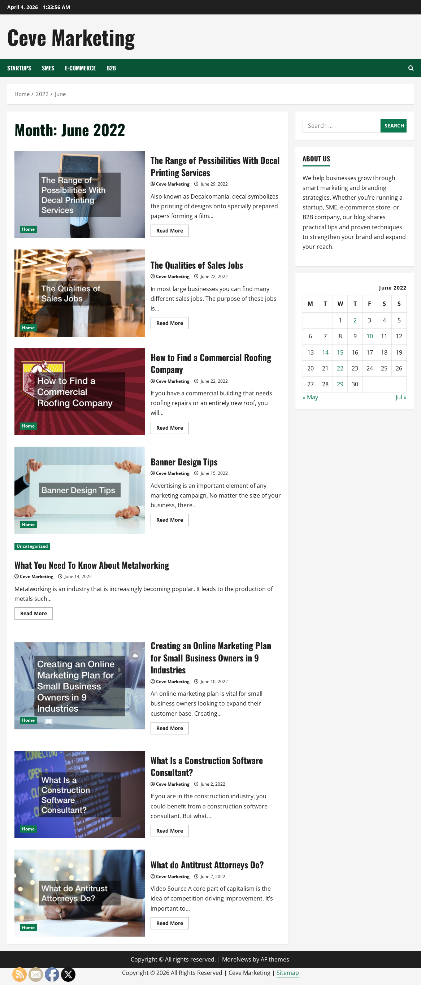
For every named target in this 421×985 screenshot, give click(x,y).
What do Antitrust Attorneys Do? (79, 893)
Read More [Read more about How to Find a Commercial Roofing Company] (172, 429)
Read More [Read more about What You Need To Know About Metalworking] (36, 614)
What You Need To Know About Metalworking (91, 564)
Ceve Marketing (71, 37)
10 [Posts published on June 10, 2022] (369, 336)
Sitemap (288, 973)
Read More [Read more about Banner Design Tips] (172, 521)
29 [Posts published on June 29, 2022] (340, 384)
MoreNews (236, 959)
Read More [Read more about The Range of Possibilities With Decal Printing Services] (172, 232)
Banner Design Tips (79, 490)
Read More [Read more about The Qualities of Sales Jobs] (172, 324)
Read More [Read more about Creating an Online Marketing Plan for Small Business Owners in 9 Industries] (172, 729)
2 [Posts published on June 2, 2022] (355, 320)
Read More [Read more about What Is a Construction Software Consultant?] (172, 832)
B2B (111, 68)
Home (28, 229)
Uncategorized (32, 546)
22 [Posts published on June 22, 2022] (340, 368)
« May (310, 397)
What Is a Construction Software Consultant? (79, 794)
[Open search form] (411, 68)
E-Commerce (80, 68)
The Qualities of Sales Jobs (79, 293)
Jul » (401, 397)
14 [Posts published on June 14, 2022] (325, 352)
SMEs (48, 68)
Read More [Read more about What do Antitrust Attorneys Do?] (172, 924)
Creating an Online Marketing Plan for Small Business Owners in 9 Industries (79, 685)
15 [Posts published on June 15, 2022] (340, 352)
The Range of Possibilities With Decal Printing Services (79, 194)
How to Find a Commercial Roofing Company (79, 391)
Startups (19, 68)
